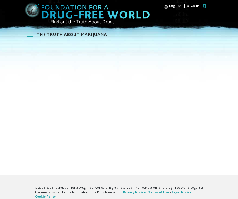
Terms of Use (158, 192)
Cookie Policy (45, 196)
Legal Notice (181, 192)
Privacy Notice (134, 192)
